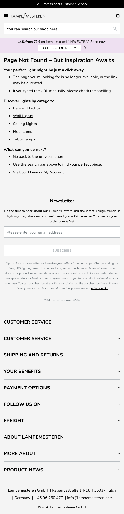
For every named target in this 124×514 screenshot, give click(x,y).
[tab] (62, 322)
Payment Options (27, 387)
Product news (23, 470)
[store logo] (31, 15)
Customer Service (27, 322)
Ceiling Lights (25, 123)
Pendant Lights (26, 107)
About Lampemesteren (34, 437)
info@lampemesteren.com (90, 497)
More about (20, 453)
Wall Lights (23, 115)
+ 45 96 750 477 (48, 497)
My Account (53, 172)
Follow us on (22, 404)
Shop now (98, 41)
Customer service (27, 338)
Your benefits (22, 371)
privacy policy (99, 288)
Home (33, 172)
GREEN (59, 48)
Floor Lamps (23, 131)
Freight (14, 420)
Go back (20, 156)
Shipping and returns (33, 355)
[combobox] (62, 28)
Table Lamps (24, 138)
